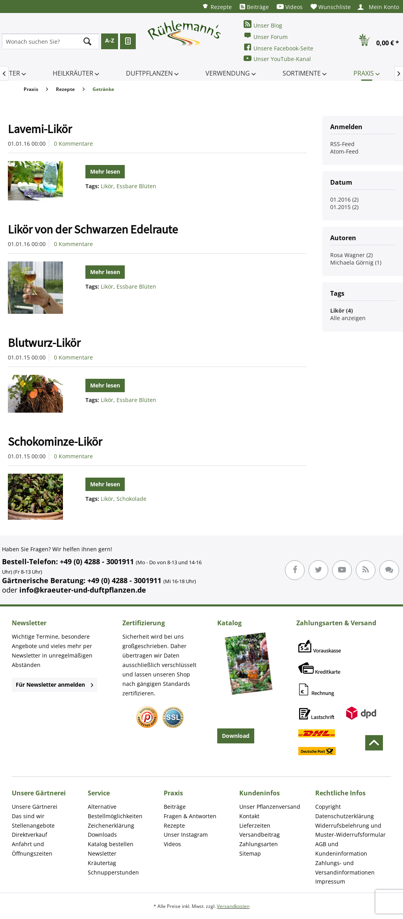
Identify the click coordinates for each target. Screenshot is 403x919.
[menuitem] (217, 6)
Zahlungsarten (258, 844)
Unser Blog (263, 24)
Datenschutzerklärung (344, 816)
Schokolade (131, 498)
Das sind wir (28, 816)
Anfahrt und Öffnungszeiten (32, 848)
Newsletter (102, 853)
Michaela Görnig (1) (355, 262)
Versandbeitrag (259, 834)
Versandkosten (233, 906)
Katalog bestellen (110, 844)
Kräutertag (102, 863)
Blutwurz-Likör (44, 342)
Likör (107, 186)
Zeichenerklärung (111, 825)
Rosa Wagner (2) (351, 255)
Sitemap (250, 853)
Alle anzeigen (348, 318)
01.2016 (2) (344, 199)
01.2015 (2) (344, 207)
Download (236, 735)
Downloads (102, 834)
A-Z (109, 40)
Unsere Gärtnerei (34, 806)
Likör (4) (341, 310)
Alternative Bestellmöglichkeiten (115, 811)
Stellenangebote (33, 825)
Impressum (330, 881)
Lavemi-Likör (40, 128)
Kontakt (249, 816)
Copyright (328, 806)
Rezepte (217, 6)
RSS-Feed (342, 144)
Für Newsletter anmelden (54, 684)
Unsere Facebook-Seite (278, 47)
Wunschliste (331, 7)
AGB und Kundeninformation (341, 848)
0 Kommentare (73, 143)
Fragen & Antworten (190, 816)
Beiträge (254, 7)
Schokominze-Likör (55, 441)
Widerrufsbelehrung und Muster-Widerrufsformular (350, 830)
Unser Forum (266, 36)
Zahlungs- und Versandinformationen (345, 867)
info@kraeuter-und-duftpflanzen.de (82, 590)
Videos (290, 7)
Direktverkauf (29, 834)
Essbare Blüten (136, 186)
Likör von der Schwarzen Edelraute (93, 229)
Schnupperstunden (113, 872)
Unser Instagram (186, 834)
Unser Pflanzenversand (269, 806)
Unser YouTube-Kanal (277, 58)
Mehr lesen (105, 171)
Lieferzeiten (254, 825)
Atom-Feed (344, 151)
